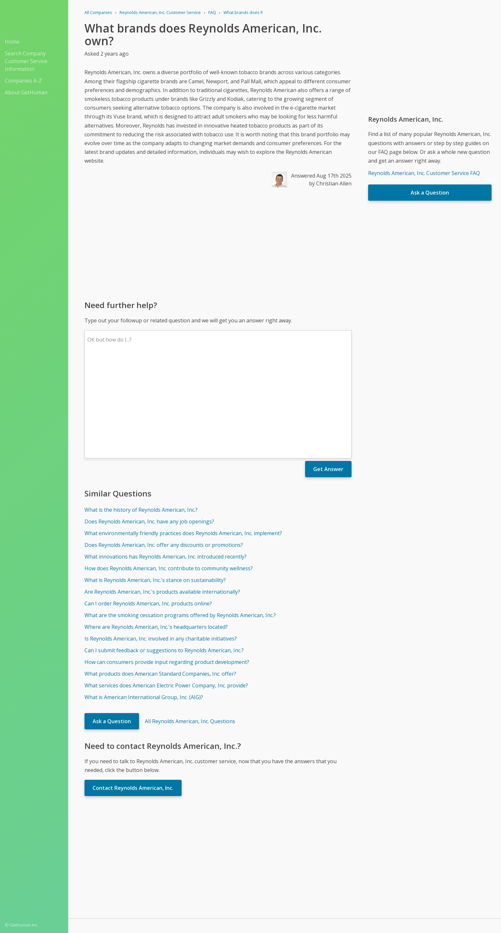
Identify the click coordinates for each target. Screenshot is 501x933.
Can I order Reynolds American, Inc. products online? (148, 507)
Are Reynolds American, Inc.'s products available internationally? (162, 496)
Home (12, 41)
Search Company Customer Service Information (26, 61)
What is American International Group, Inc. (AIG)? (143, 601)
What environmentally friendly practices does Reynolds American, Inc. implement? (183, 437)
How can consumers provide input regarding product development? (166, 566)
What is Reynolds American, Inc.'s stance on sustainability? (155, 484)
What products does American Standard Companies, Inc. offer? (160, 578)
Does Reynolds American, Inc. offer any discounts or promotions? (163, 449)
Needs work (323, 845)
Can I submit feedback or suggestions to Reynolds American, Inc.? (164, 554)
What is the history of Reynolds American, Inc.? (141, 414)
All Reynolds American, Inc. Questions (190, 625)
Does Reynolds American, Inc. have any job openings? (149, 425)
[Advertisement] (218, 243)
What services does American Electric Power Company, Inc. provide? (166, 589)
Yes (298, 845)
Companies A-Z (23, 80)
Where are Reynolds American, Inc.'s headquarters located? (156, 531)
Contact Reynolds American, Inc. (133, 692)
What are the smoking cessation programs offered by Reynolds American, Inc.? (180, 519)
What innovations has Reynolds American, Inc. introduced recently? (165, 461)
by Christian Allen (330, 183)
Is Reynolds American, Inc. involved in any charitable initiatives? (160, 543)
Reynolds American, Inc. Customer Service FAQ (424, 173)
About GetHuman (26, 92)
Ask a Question (112, 625)
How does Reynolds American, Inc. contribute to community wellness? (168, 472)
